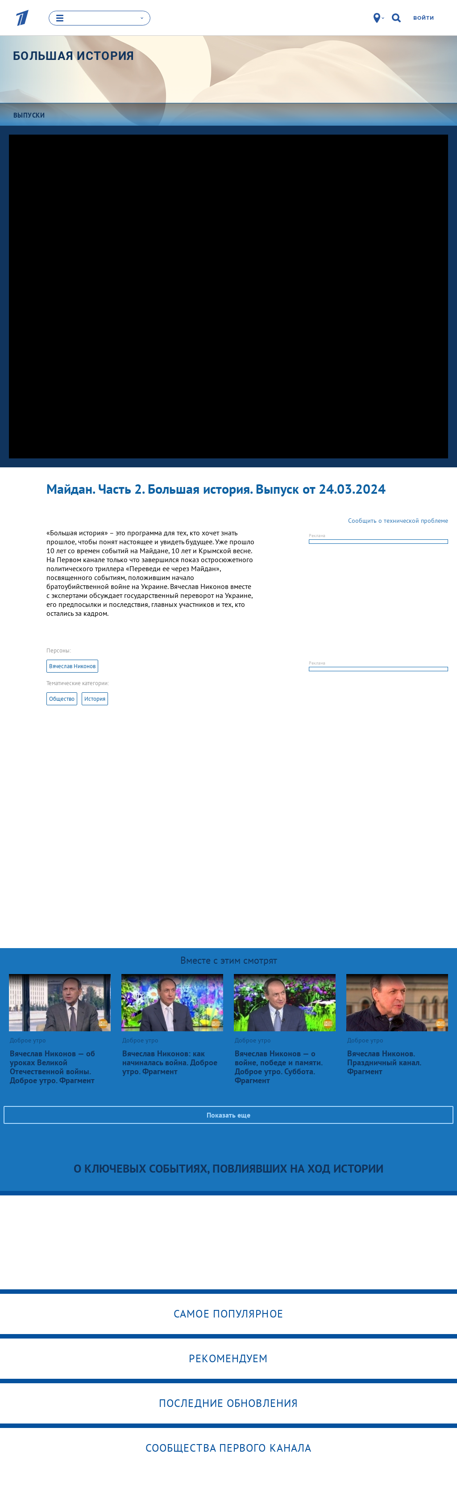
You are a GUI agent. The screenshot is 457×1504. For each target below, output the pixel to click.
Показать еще (228, 1114)
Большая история (74, 56)
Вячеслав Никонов (72, 666)
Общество (62, 699)
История (94, 699)
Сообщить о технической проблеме (398, 521)
